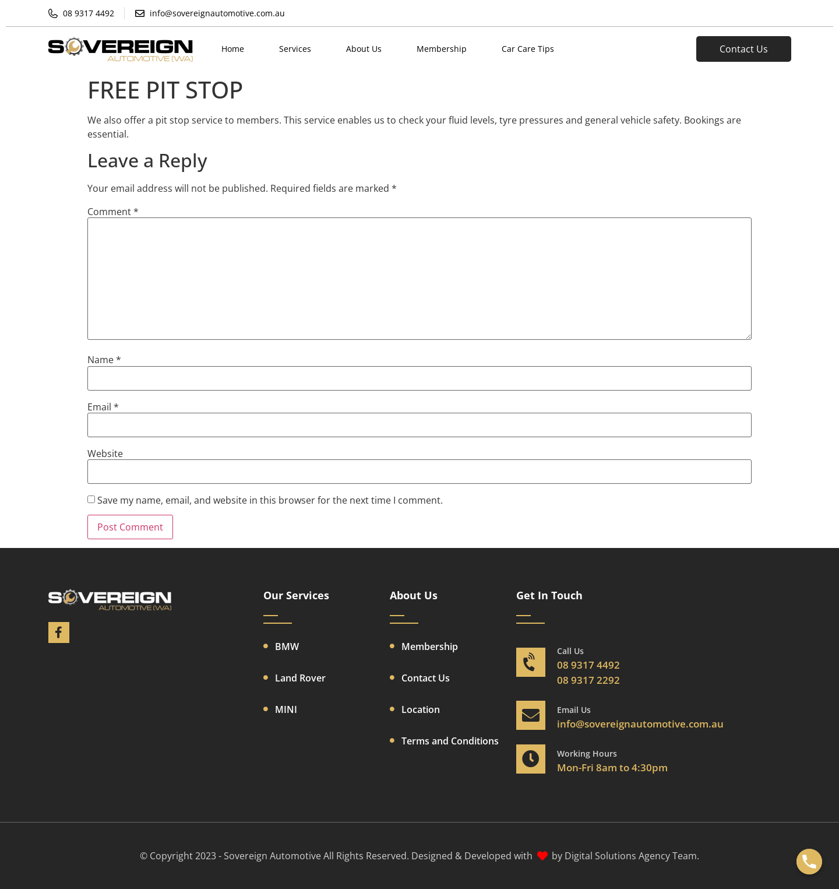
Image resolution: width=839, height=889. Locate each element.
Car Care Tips (528, 48)
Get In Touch (549, 595)
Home (232, 48)
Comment (113, 211)
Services (295, 48)
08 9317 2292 (588, 680)
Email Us (574, 709)
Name (104, 359)
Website (105, 453)
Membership (442, 48)
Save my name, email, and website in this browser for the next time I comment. (270, 500)
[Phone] (809, 861)
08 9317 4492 (588, 665)
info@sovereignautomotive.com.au (640, 723)
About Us (364, 48)
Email (103, 407)
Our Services (296, 595)
